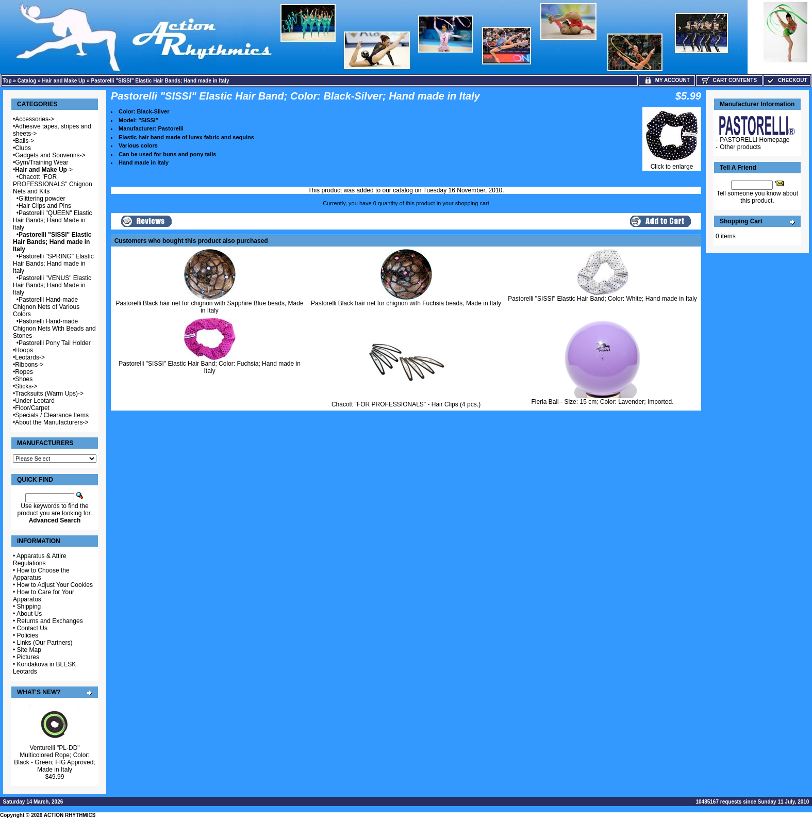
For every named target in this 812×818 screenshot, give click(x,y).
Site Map (29, 649)
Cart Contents (729, 80)
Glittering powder (42, 198)
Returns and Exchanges (50, 621)
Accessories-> (34, 119)
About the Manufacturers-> (51, 422)
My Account (667, 80)
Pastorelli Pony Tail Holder (55, 343)
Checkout (787, 80)
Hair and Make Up (64, 81)
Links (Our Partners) (45, 642)
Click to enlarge (672, 163)
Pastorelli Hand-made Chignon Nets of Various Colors (46, 307)
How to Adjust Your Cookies (55, 584)
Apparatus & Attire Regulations (40, 559)
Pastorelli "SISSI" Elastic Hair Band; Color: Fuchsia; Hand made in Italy (210, 367)
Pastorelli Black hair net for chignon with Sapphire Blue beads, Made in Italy (209, 307)
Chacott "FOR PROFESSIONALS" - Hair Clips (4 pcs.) (406, 404)
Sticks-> (26, 386)
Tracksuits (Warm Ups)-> (49, 393)
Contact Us (32, 628)
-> (44, 169)
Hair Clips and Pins (45, 205)
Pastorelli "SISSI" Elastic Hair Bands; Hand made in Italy (160, 81)
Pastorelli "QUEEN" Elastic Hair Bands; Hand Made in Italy (52, 220)
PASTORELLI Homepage (754, 139)
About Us (29, 613)
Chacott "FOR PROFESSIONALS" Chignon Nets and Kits (52, 184)
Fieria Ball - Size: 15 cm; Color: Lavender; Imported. (602, 401)
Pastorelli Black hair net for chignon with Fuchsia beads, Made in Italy (406, 303)
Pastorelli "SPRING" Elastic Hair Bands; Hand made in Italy (53, 263)
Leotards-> (30, 357)
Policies (27, 635)
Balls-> (24, 140)
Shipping (29, 606)
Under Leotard (35, 400)
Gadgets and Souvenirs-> (50, 155)
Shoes (23, 379)
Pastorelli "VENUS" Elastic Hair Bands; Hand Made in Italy (52, 285)
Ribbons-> (29, 364)
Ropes (24, 371)
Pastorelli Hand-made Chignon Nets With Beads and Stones (54, 328)
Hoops (24, 350)
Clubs (23, 148)
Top (7, 81)
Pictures (28, 657)
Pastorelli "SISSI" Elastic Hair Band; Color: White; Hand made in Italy (602, 298)
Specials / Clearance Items (52, 415)
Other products (740, 147)
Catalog (27, 81)
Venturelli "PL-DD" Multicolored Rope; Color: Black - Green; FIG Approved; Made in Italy (54, 758)
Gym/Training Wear (41, 162)
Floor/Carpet (32, 408)
